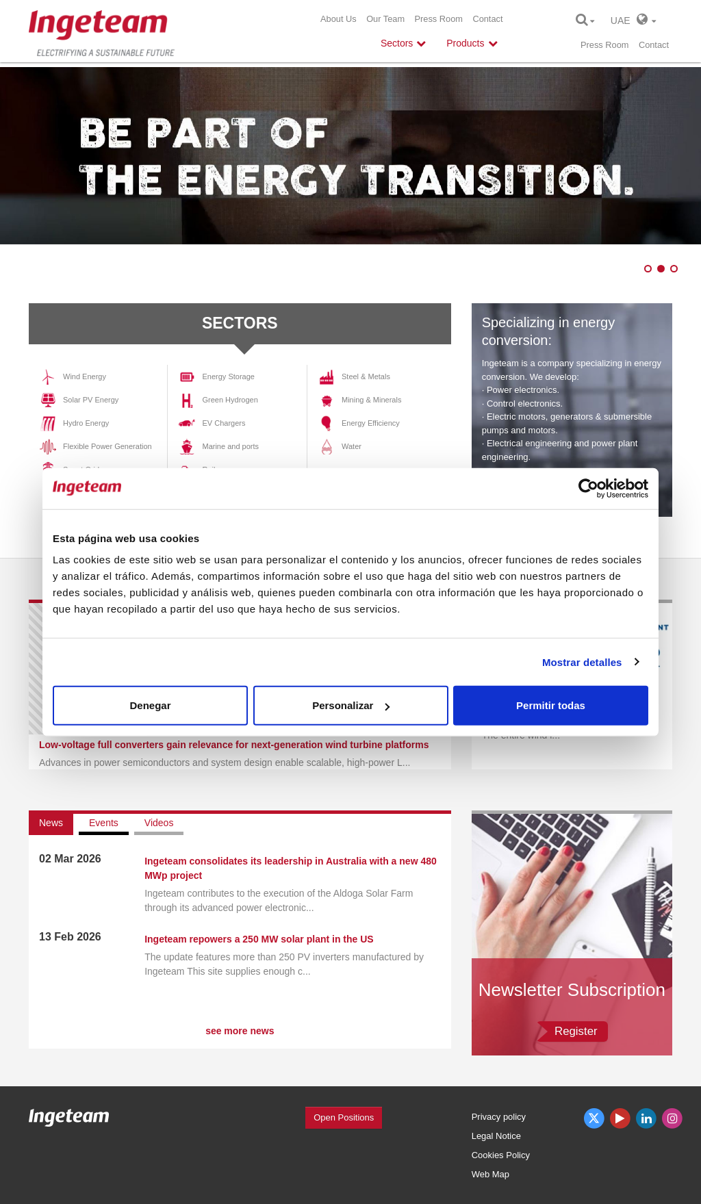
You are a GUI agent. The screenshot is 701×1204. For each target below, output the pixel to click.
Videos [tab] (159, 822)
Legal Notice (496, 1136)
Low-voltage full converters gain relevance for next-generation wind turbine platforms (234, 744)
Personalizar (351, 705)
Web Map (490, 1174)
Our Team (385, 19)
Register (576, 1031)
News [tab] (51, 822)
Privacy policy (499, 1117)
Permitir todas (550, 705)
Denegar (149, 705)
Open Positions (344, 1117)
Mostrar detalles (582, 661)
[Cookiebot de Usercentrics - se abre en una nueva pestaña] (588, 488)
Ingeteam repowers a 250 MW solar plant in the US (259, 939)
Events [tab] (103, 822)
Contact (487, 19)
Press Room (439, 19)
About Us (338, 19)
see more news (239, 1030)
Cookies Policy (501, 1155)
